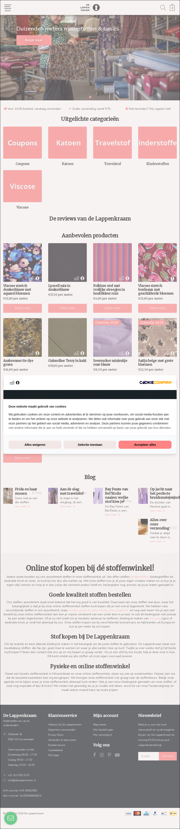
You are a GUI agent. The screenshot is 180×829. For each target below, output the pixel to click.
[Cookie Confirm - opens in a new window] (155, 382)
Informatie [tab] (148, 394)
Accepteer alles (145, 444)
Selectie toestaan (90, 444)
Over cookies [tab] (90, 394)
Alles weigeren (35, 444)
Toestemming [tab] (32, 394)
